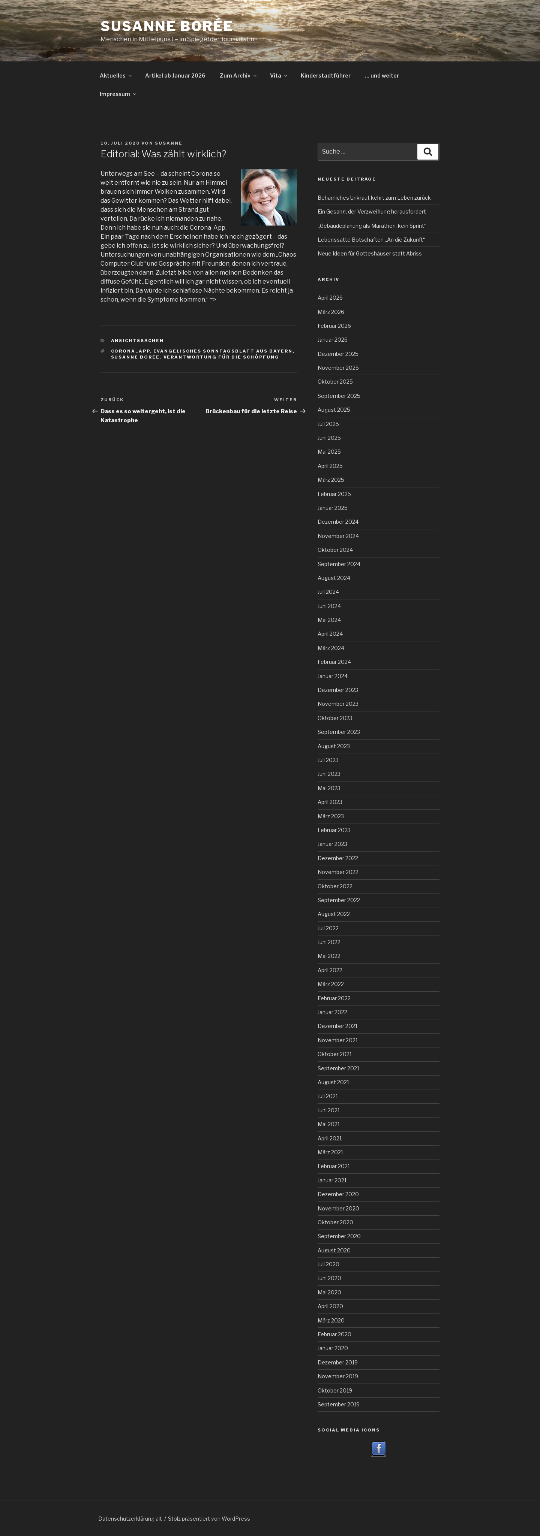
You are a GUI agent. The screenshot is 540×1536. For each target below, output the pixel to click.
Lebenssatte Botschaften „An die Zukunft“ (371, 239)
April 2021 (330, 1138)
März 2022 (331, 984)
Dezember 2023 (338, 690)
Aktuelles (116, 75)
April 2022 (330, 970)
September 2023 (339, 732)
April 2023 (330, 802)
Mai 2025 (329, 451)
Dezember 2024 (338, 521)
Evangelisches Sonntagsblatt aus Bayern (223, 351)
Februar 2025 (334, 494)
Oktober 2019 (335, 1390)
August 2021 (333, 1082)
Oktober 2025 (335, 381)
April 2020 (330, 1306)
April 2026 (330, 297)
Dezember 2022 (338, 858)
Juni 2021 (329, 1110)
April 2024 (330, 634)
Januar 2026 (333, 339)
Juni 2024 (329, 606)
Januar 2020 (333, 1348)
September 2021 (338, 1068)
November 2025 (338, 368)
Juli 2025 (328, 424)
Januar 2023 (332, 844)
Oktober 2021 (335, 1054)
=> (213, 299)
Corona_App (130, 351)
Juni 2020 (329, 1278)
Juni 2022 (329, 942)
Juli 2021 (328, 1096)
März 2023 (331, 816)
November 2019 (338, 1376)
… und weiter (382, 75)
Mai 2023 (329, 788)
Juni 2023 (329, 774)
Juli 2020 (328, 1264)
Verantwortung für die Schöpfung (222, 357)
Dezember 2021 (337, 1026)
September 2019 (339, 1404)
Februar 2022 (334, 998)
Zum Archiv (239, 75)
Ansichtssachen (137, 340)
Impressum (118, 94)
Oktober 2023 (335, 718)
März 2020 (331, 1320)
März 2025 (331, 480)
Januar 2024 (333, 676)
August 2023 (334, 746)
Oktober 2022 (335, 886)
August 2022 (334, 914)
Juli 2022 (328, 928)
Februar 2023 (334, 830)
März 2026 (331, 312)
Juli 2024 (328, 592)
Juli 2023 (328, 760)
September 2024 (339, 564)
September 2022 (339, 900)
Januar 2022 (332, 1012)
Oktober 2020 (335, 1222)
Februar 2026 (334, 326)
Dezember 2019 (338, 1362)
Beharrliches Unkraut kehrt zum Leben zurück (374, 197)
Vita (279, 75)
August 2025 (334, 409)
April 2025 (330, 466)
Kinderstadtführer (326, 75)
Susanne (169, 143)
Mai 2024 (329, 620)
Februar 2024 (334, 662)
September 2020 (339, 1236)
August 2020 (334, 1250)
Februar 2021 (334, 1166)
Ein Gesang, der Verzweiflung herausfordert (372, 211)
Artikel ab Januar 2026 (175, 75)
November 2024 (338, 536)
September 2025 (339, 396)
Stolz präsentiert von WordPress (209, 1518)
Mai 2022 (329, 956)
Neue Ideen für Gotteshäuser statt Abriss (370, 253)
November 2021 (338, 1040)
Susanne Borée (166, 26)
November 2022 (338, 872)
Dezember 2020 (338, 1194)
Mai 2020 (329, 1292)
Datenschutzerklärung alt (130, 1518)
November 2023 (338, 704)
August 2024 (334, 578)
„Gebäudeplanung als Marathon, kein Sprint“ (372, 226)
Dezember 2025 (338, 354)
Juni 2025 (329, 438)
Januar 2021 (332, 1180)
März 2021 (330, 1152)
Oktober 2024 (335, 550)
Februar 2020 (334, 1334)
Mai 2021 (329, 1124)
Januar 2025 (333, 508)
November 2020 (338, 1208)
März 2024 (331, 648)
